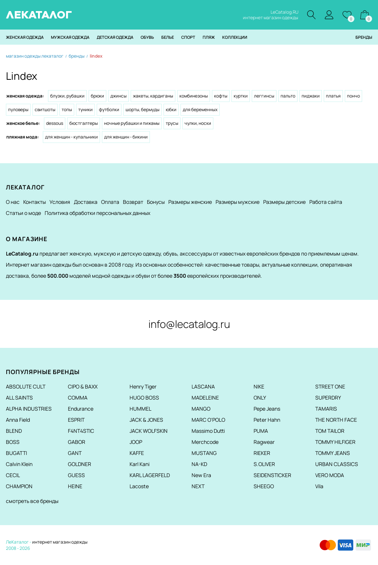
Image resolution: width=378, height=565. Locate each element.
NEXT (198, 486)
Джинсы (118, 96)
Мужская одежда (70, 37)
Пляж (209, 37)
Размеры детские (284, 201)
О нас (13, 201)
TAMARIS (326, 408)
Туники (85, 109)
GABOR (76, 441)
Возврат (133, 201)
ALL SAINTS (19, 397)
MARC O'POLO (208, 419)
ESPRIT (76, 419)
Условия (59, 201)
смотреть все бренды (32, 500)
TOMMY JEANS (332, 452)
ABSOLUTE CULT (25, 386)
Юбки (171, 109)
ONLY (260, 397)
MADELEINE (205, 397)
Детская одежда (115, 37)
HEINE (75, 486)
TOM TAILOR (329, 430)
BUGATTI (16, 452)
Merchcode (205, 441)
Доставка (85, 201)
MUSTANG (204, 452)
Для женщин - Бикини (126, 137)
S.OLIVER (264, 464)
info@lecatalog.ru (189, 324)
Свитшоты (45, 109)
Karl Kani (140, 464)
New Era (201, 475)
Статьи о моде (23, 212)
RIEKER (262, 452)
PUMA (261, 430)
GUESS (76, 475)
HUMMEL (140, 408)
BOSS (13, 441)
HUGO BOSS (144, 397)
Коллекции (234, 37)
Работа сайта (325, 201)
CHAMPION (19, 486)
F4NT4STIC (81, 430)
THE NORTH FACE (336, 419)
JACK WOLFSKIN (149, 430)
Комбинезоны (193, 96)
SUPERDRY (328, 397)
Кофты (220, 96)
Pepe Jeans (267, 408)
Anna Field (18, 419)
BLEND (14, 430)
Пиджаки (311, 96)
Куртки (241, 96)
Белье (167, 37)
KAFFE (137, 452)
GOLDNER (79, 464)
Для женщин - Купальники (71, 137)
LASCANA (203, 386)
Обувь (147, 37)
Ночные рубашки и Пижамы (131, 123)
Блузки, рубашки (67, 96)
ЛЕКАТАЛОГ (39, 14)
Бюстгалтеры (83, 123)
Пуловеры (18, 109)
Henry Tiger (143, 386)
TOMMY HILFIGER (335, 441)
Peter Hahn (267, 419)
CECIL (13, 475)
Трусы (172, 123)
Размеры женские (190, 201)
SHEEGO (264, 486)
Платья (333, 96)
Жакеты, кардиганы (153, 96)
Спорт (188, 37)
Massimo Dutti (208, 430)
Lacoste (139, 486)
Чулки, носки (198, 123)
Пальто (288, 96)
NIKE (259, 386)
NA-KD (199, 464)
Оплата (110, 201)
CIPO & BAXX (82, 386)
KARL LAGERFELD (150, 475)
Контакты (34, 201)
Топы (67, 109)
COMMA (77, 397)
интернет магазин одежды (59, 542)
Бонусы (156, 201)
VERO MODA (329, 475)
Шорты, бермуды (142, 109)
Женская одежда (25, 37)
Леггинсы (264, 96)
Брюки (97, 96)
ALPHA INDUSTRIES (29, 408)
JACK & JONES (146, 419)
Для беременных (200, 109)
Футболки (109, 109)
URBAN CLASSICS (336, 464)
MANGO (201, 408)
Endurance (80, 408)
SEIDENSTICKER (272, 475)
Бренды (363, 37)
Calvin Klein (19, 464)
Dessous (54, 123)
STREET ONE (330, 386)
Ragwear (264, 441)
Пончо (353, 96)
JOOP (136, 441)
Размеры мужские (238, 201)
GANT (75, 452)
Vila (319, 486)
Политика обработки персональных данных (97, 212)
